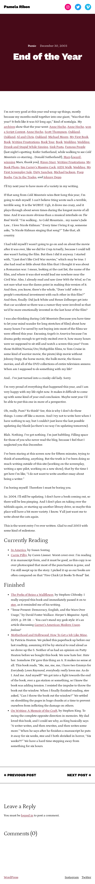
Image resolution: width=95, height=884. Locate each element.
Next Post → (79, 775)
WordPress (11, 877)
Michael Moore (58, 137)
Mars (67, 157)
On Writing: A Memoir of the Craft (34, 710)
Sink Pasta (57, 147)
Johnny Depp (52, 177)
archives (9, 127)
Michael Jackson (64, 172)
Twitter (86, 877)
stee (13, 605)
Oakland (74, 132)
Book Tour (47, 142)
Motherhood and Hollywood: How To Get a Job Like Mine (49, 635)
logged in (27, 815)
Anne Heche (57, 127)
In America (18, 550)
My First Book (79, 137)
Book (7, 142)
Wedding (70, 142)
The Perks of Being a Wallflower (32, 595)
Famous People (75, 147)
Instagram (72, 877)
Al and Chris (25, 137)
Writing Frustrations (26, 142)
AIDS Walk (64, 167)
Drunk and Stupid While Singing (26, 147)
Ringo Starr (48, 162)
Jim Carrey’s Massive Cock (38, 167)
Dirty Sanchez (42, 172)
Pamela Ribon (17, 7)
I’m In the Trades (24, 177)
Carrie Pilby (19, 555)
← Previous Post (20, 775)
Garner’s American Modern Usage (57, 625)
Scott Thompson (56, 132)
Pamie (32, 46)
